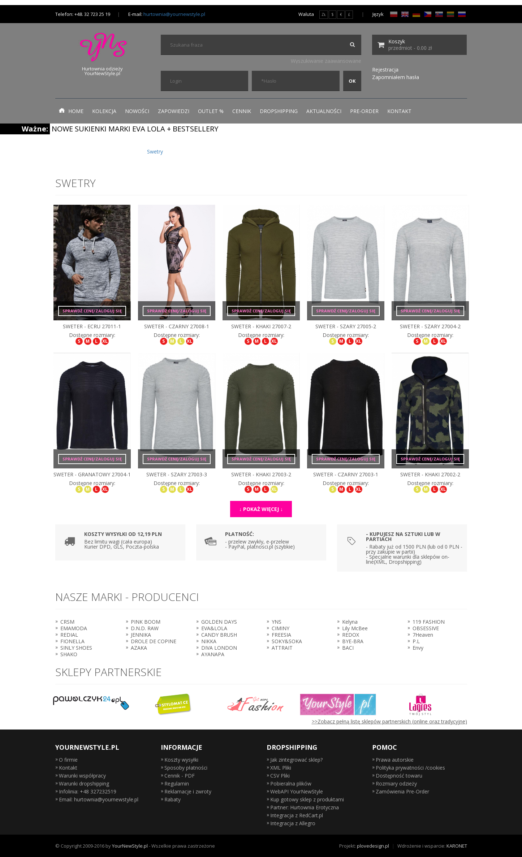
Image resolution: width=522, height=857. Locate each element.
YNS (276, 621)
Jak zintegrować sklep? (296, 759)
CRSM (67, 621)
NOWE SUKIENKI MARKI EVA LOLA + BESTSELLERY (135, 129)
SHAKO (68, 654)
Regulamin (176, 783)
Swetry (155, 151)
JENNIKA (141, 634)
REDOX (350, 634)
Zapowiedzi (173, 111)
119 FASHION (429, 621)
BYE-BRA (352, 641)
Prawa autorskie (395, 759)
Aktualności (323, 111)
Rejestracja (385, 69)
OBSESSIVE (426, 628)
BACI (348, 647)
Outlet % (211, 111)
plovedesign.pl (373, 846)
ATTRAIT (282, 647)
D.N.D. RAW (145, 628)
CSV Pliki (280, 775)
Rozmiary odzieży (396, 783)
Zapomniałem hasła (395, 77)
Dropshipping (279, 111)
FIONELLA (72, 641)
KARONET (456, 846)
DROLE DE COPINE (153, 641)
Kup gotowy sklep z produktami (307, 799)
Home (71, 110)
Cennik (241, 111)
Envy (418, 647)
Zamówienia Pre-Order (402, 791)
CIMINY (280, 628)
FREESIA (281, 634)
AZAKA (139, 647)
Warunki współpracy (82, 775)
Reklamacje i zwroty (187, 791)
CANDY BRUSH (219, 634)
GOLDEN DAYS (219, 621)
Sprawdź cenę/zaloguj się (92, 310)
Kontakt (399, 111)
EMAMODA (73, 628)
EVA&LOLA (214, 628)
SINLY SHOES (76, 647)
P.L (416, 641)
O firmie (68, 759)
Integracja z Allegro (292, 823)
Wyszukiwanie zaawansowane (326, 60)
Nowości (137, 111)
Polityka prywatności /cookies (410, 767)
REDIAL (69, 634)
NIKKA (208, 641)
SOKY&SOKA (287, 641)
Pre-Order (364, 111)
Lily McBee (355, 628)
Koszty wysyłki (181, 759)
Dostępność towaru (399, 775)
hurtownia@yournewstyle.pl (174, 14)
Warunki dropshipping (84, 783)
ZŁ (324, 14)
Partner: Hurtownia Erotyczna (304, 807)
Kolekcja (104, 111)
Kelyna (350, 621)
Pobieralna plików (290, 783)
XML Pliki (280, 767)
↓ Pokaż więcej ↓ (261, 509)
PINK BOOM (145, 621)
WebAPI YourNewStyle (296, 791)
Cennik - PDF (179, 775)
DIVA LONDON (219, 647)
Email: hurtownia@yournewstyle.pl (98, 799)
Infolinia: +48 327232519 (87, 791)
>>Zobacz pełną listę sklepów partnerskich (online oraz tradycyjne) (389, 721)
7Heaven (423, 634)
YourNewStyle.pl (130, 846)
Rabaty (172, 799)
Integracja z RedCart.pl (296, 815)
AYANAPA (212, 654)
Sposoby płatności (185, 767)
